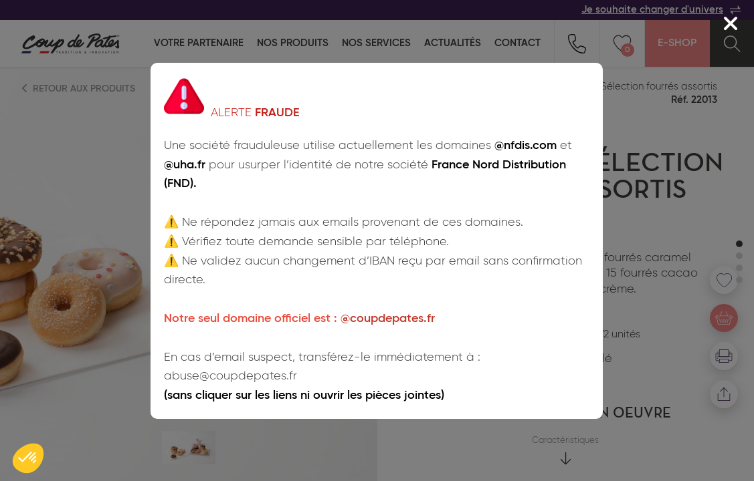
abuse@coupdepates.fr (230, 376)
